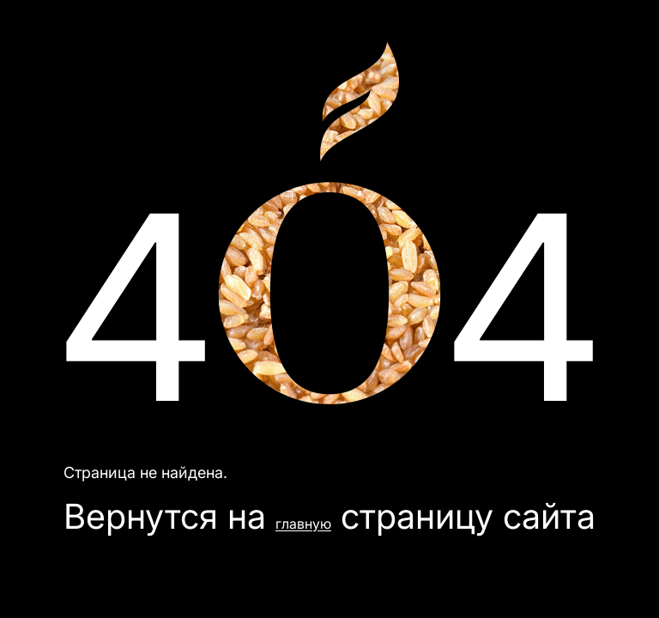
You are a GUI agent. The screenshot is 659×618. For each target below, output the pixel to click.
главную (303, 523)
